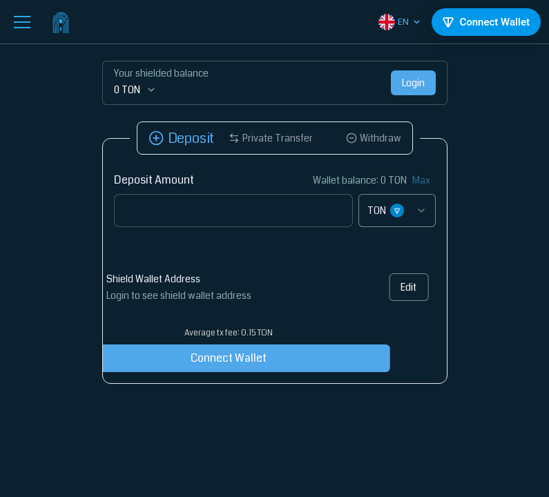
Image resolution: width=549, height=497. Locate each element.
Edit (397, 287)
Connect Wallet (192, 358)
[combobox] (397, 210)
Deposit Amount (154, 180)
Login (413, 83)
